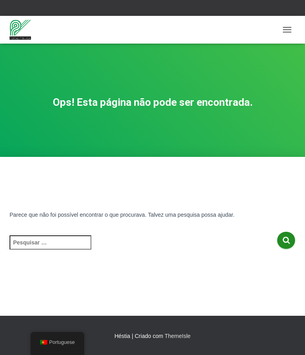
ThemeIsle (177, 336)
